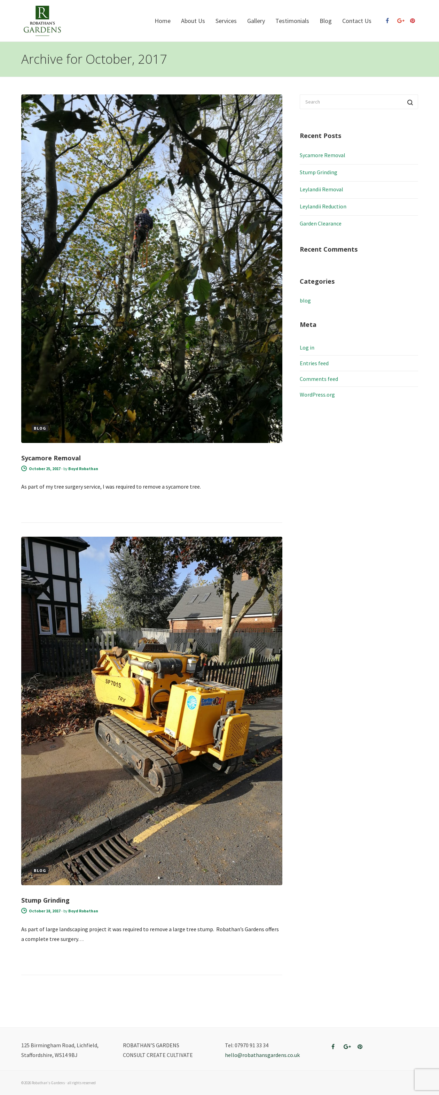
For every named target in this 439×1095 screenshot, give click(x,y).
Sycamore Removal (51, 458)
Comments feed (319, 378)
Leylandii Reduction (323, 206)
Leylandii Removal (321, 189)
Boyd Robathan (83, 468)
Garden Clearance (321, 223)
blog (305, 300)
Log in (307, 347)
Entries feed (314, 363)
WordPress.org (317, 394)
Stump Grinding (45, 900)
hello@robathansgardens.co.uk (262, 1054)
